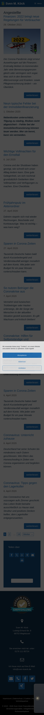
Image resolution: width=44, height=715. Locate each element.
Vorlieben (22, 368)
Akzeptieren (22, 355)
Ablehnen (22, 362)
